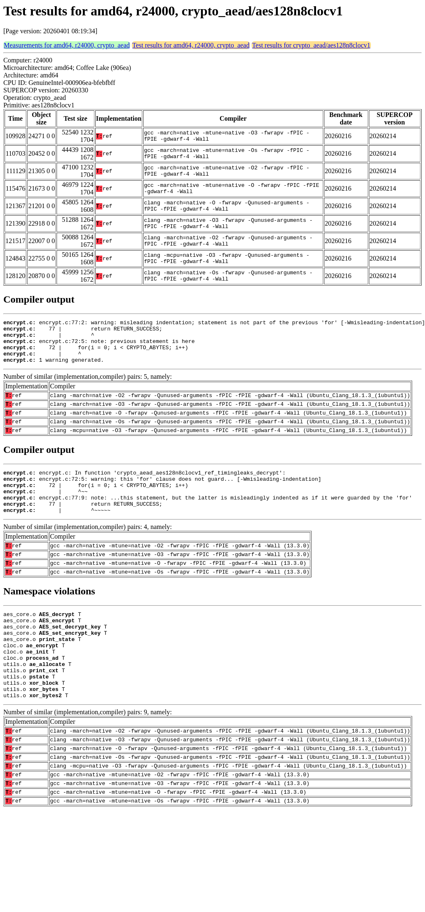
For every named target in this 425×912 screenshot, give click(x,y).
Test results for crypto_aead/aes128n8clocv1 (311, 45)
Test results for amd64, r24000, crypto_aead (191, 45)
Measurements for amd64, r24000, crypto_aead (67, 45)
